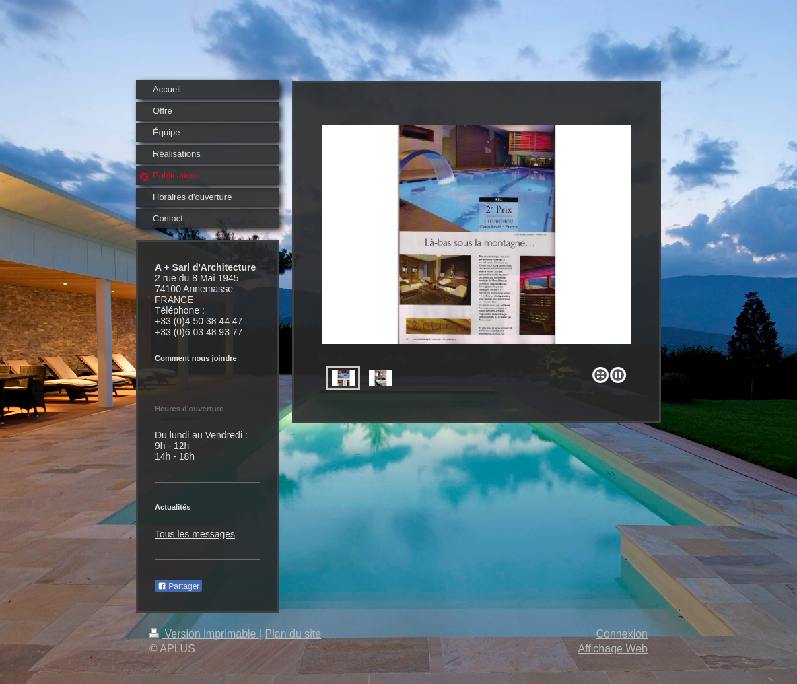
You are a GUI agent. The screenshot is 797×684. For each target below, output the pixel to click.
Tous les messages (195, 533)
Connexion (622, 634)
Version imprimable (204, 634)
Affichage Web (613, 648)
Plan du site (293, 634)
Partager (178, 586)
